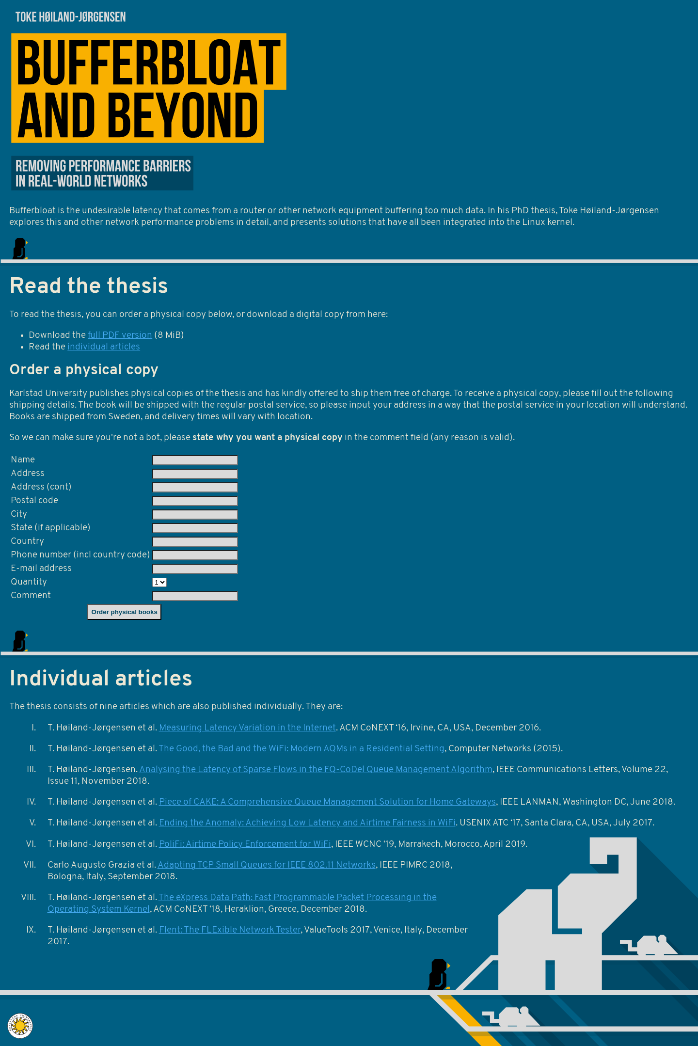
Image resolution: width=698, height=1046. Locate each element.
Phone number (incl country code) (80, 555)
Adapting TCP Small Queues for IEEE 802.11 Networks (267, 865)
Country (27, 541)
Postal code (34, 501)
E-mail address (41, 568)
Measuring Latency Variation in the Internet (247, 728)
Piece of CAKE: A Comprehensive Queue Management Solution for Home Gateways (327, 802)
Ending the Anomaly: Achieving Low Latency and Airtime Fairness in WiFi (307, 823)
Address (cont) (41, 487)
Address (28, 473)
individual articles (103, 347)
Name (23, 460)
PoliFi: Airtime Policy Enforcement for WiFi (245, 844)
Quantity (29, 582)
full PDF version (120, 335)
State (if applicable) (51, 528)
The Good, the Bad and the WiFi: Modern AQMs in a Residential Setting (301, 749)
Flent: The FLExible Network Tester (230, 930)
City (19, 514)
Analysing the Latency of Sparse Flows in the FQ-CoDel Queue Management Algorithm (315, 770)
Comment (31, 596)
